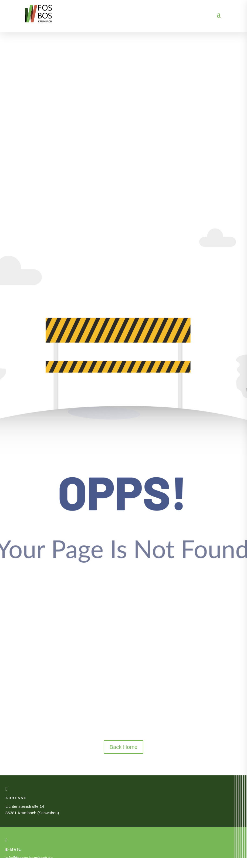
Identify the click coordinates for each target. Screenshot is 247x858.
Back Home (123, 747)
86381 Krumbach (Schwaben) (32, 812)
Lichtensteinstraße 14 (24, 806)
